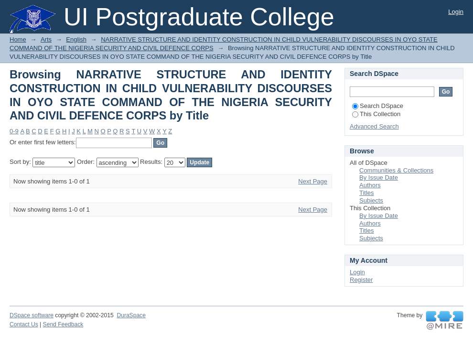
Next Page (312, 181)
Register (361, 279)
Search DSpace (377, 105)
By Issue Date (378, 177)
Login (455, 11)
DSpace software (32, 315)
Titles (366, 192)
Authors (370, 185)
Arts (46, 39)
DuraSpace (131, 315)
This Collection (376, 114)
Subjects (371, 200)
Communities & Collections (396, 170)
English (76, 39)
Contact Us (24, 324)
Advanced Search (374, 126)
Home (18, 39)
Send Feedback (63, 324)
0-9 (14, 131)
